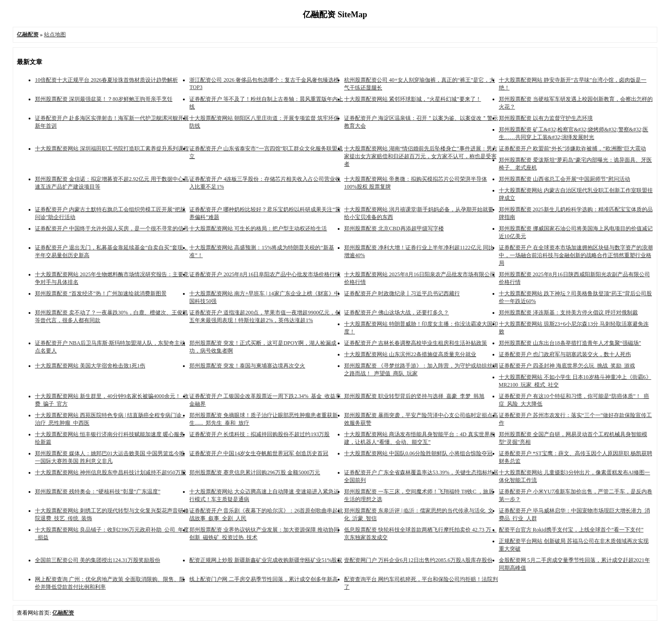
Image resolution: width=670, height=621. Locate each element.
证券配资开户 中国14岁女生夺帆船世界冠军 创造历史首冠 (258, 453)
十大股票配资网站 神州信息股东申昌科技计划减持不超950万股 (110, 472)
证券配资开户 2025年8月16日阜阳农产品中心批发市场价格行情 (264, 274)
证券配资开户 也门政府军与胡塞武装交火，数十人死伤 (565, 354)
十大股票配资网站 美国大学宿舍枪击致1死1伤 (90, 366)
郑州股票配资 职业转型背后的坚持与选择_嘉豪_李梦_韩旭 (414, 396)
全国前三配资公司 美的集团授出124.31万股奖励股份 (97, 560)
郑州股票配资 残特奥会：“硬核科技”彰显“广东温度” (97, 491)
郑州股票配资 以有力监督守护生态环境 (546, 118)
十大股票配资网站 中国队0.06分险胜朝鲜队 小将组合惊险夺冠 (418, 453)
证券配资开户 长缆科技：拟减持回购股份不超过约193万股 (259, 434)
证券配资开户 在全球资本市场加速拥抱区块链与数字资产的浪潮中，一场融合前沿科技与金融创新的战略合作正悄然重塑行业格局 (576, 255)
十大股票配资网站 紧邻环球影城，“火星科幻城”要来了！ (412, 99)
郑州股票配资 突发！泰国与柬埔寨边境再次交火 (247, 366)
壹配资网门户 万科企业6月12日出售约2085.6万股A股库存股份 (418, 560)
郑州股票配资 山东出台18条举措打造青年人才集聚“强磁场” (570, 343)
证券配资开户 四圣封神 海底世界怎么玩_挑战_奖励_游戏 (567, 366)
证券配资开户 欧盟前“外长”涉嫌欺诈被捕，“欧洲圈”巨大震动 (572, 148)
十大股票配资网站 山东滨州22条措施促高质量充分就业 (410, 354)
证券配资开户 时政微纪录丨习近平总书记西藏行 (402, 293)
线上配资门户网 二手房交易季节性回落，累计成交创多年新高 (263, 579)
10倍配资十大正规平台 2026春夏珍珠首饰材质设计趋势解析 (106, 80)
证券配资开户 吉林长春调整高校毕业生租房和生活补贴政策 (415, 343)
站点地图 (55, 34)
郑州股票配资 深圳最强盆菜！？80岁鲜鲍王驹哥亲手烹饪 (103, 99)
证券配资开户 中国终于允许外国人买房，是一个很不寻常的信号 (112, 228)
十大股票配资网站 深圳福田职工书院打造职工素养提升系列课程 (112, 148)
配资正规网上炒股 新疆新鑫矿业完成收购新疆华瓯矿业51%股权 (265, 560)
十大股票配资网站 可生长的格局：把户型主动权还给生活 (258, 228)
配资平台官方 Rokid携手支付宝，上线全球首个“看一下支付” (571, 530)
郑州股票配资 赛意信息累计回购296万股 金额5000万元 (254, 472)
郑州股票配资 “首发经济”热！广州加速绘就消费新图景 (101, 293)
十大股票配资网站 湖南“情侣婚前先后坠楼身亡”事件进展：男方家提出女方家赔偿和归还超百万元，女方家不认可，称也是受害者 (421, 156)
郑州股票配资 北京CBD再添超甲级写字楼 (394, 228)
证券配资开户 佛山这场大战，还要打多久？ (396, 312)
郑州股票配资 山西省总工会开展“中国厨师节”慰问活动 (565, 179)
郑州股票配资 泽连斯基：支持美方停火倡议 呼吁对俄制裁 (568, 312)
